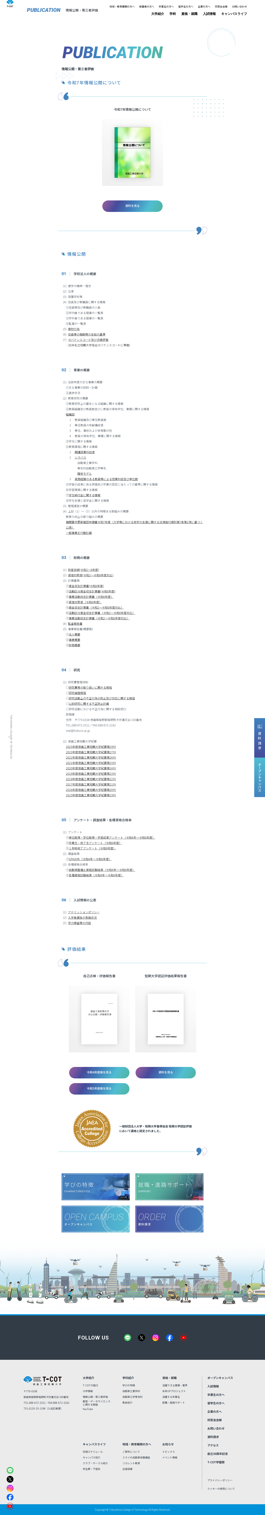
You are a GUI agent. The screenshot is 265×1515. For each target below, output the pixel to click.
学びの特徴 (128, 1385)
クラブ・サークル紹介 (95, 1463)
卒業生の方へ (166, 6)
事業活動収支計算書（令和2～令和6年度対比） (99, 618)
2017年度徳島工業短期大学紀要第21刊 (91, 784)
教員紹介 (127, 1402)
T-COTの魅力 (90, 1385)
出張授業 (127, 1469)
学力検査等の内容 (79, 923)
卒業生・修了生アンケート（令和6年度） (95, 843)
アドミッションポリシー (84, 912)
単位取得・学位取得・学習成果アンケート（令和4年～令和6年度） (112, 837)
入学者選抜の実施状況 (82, 917)
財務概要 (74, 645)
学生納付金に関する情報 (84, 495)
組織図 (70, 414)
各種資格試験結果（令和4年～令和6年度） (96, 875)
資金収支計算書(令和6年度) (86, 586)
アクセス (213, 1445)
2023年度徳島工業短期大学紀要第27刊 (91, 752)
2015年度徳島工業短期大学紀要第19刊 (91, 795)
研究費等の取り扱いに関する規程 (90, 687)
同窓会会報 (221, 6)
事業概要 (74, 640)
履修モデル (84, 473)
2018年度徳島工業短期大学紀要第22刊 (91, 779)
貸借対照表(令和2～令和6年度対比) (90, 575)
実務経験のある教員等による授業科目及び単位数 (106, 479)
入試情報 (209, 14)
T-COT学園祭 (216, 1462)
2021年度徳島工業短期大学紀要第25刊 (91, 763)
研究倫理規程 (77, 693)
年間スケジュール (93, 1451)
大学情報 (88, 1391)
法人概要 (74, 634)
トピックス (168, 1451)
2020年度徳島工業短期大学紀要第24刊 (91, 768)
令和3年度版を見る (99, 1088)
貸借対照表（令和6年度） (85, 602)
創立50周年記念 (217, 1453)
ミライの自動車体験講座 (136, 1457)
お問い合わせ (239, 6)
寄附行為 (74, 329)
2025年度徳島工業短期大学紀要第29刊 (91, 746)
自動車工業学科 (131, 1391)
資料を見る (132, 205)
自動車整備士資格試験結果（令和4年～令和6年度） (102, 870)
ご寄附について (131, 1451)
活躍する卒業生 (171, 1397)
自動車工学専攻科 (132, 1397)
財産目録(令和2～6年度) (83, 570)
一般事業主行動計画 (79, 533)
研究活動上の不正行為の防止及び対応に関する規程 (102, 698)
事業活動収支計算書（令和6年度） (91, 596)
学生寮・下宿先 (91, 1469)
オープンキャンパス (220, 1378)
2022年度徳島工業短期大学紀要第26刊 (91, 757)
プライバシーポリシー (220, 1480)
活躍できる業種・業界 (174, 1385)
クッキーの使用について (221, 1488)
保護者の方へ (146, 6)
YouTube (88, 1409)
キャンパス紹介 (91, 1457)
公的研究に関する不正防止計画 (89, 703)
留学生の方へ (185, 6)
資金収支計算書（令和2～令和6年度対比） (96, 607)
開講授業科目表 (85, 452)
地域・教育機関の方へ (122, 6)
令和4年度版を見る (99, 1072)
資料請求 (213, 1437)
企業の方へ (204, 6)
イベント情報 (169, 1457)
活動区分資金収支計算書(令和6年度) (92, 591)
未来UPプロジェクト (174, 1391)
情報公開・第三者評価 (95, 1397)
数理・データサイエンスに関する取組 (96, 1402)
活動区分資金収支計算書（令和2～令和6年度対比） (102, 613)
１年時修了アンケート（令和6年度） (92, 848)
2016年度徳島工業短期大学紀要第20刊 (91, 790)
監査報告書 (75, 623)
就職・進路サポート (173, 1402)
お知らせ (168, 1444)
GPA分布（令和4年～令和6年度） (90, 859)
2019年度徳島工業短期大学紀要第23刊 (91, 773)
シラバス (80, 457)
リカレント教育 (131, 1463)
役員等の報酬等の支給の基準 (86, 334)
